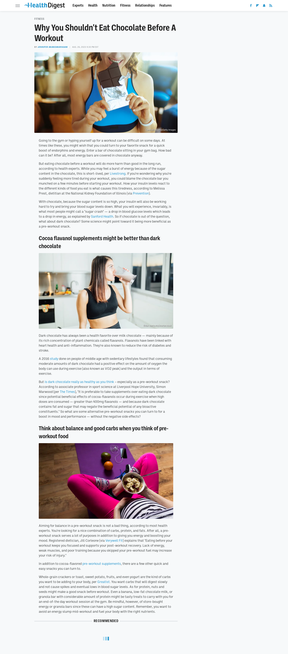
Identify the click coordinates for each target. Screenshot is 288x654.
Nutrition (108, 5)
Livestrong (117, 173)
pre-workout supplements (101, 564)
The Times (67, 392)
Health (93, 5)
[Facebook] (251, 6)
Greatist (103, 582)
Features (165, 5)
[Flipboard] (257, 6)
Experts (78, 5)
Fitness (125, 5)
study (54, 359)
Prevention (141, 193)
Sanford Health (102, 216)
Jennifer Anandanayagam (53, 47)
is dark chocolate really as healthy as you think (79, 382)
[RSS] (271, 6)
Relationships (145, 5)
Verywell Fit (114, 540)
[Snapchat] (264, 6)
